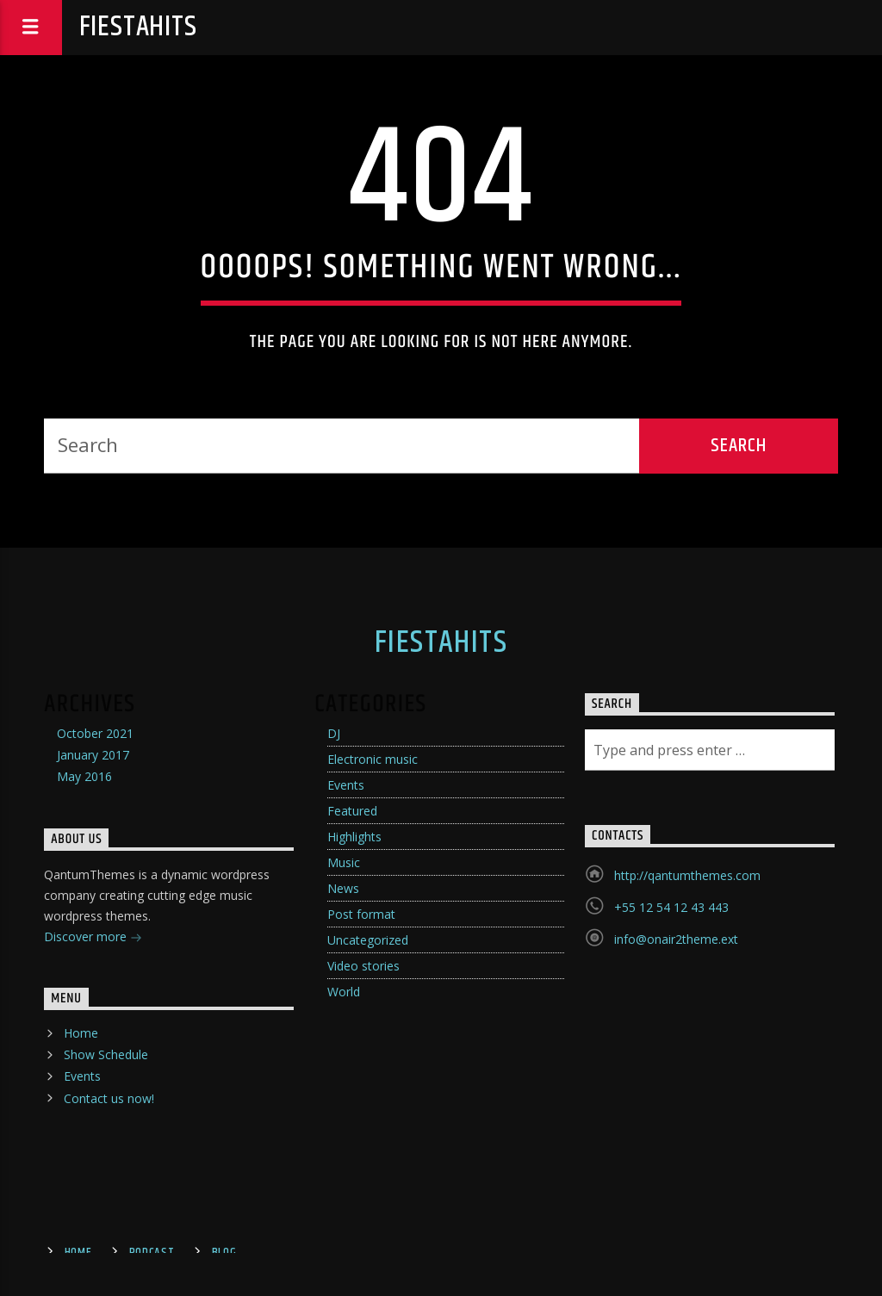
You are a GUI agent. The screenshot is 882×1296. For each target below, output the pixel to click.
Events (345, 785)
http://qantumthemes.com (687, 875)
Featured (352, 811)
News (343, 888)
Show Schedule (106, 1054)
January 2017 (93, 755)
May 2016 (84, 776)
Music (343, 862)
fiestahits (138, 27)
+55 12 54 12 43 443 (671, 907)
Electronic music (372, 759)
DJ (333, 733)
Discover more (93, 938)
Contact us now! (109, 1098)
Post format (361, 914)
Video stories (363, 966)
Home (81, 1033)
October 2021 (95, 733)
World (343, 991)
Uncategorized (367, 940)
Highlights (354, 836)
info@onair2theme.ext (676, 939)
